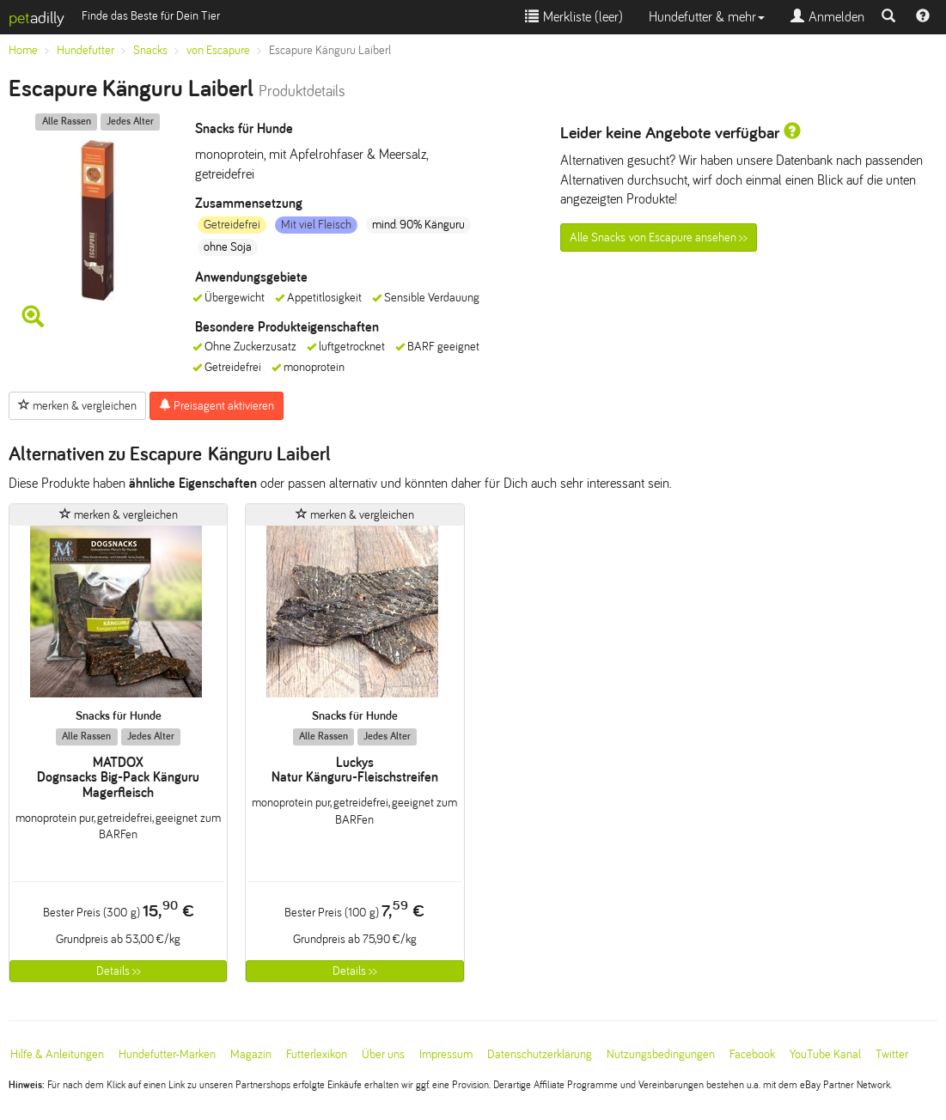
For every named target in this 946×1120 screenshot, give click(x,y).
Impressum (446, 1054)
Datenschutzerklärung (539, 1054)
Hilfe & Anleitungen (57, 1054)
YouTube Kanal (825, 1054)
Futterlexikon (316, 1054)
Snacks (150, 50)
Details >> (118, 971)
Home (23, 50)
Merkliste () (574, 16)
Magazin (251, 1054)
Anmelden (827, 16)
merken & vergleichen (77, 405)
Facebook (752, 1054)
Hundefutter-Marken (167, 1054)
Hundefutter (85, 50)
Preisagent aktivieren (216, 405)
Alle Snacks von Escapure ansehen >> (659, 237)
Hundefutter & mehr (707, 16)
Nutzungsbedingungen (661, 1054)
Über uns (383, 1054)
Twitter (892, 1054)
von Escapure (218, 50)
